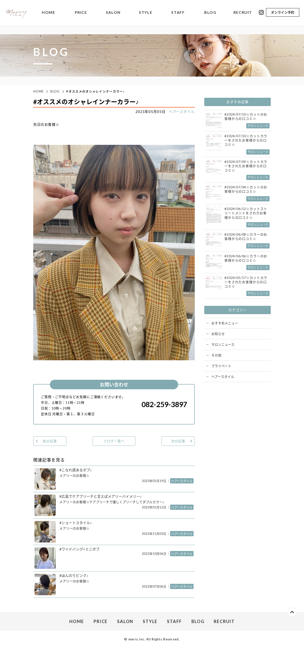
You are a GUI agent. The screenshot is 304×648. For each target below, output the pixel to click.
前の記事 (50, 441)
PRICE (81, 13)
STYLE (145, 13)
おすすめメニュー (224, 323)
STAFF (178, 13)
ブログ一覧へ (113, 441)
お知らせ (218, 334)
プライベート (221, 366)
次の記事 (178, 441)
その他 (216, 355)
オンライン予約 (282, 13)
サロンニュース (222, 344)
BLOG (210, 13)
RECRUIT (242, 13)
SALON (113, 13)
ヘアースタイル (182, 111)
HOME (48, 13)
